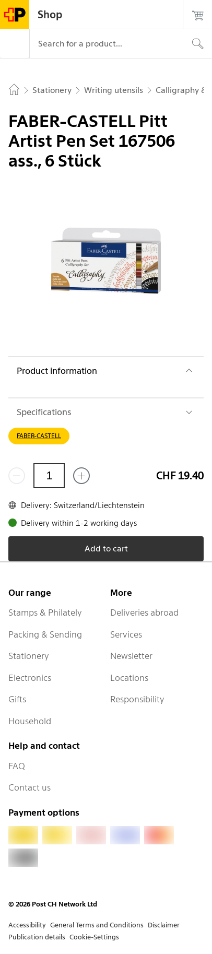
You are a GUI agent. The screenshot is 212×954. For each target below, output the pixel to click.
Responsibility (137, 699)
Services (126, 634)
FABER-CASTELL (39, 436)
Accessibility (27, 925)
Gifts (17, 699)
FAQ (16, 766)
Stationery (28, 656)
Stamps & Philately (45, 612)
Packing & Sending (45, 634)
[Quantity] (49, 475)
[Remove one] (16, 475)
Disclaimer (164, 925)
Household (29, 721)
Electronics (29, 678)
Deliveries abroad (144, 612)
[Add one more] (81, 475)
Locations (129, 678)
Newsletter (131, 656)
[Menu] (14, 43)
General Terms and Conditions (97, 925)
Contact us (29, 787)
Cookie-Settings (94, 937)
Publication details (36, 937)
